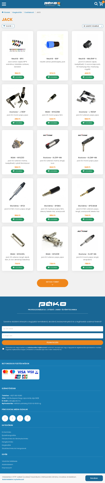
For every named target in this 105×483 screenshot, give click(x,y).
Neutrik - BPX (17, 58)
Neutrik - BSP (52, 58)
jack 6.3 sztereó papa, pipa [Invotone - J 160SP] (87, 115)
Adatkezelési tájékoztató (37, 347)
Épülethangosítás (9, 435)
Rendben (94, 478)
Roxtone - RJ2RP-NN (87, 157)
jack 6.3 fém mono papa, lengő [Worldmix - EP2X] (17, 209)
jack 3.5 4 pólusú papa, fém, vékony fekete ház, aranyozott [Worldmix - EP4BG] (52, 210)
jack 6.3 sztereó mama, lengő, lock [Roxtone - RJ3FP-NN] (52, 161)
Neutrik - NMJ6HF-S (87, 58)
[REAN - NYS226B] (52, 98)
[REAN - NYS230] (17, 143)
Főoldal (6, 12)
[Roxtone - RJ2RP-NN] (87, 143)
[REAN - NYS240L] (17, 240)
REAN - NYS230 (17, 157)
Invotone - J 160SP (87, 112)
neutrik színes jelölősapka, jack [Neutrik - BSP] (52, 62)
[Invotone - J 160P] (17, 98)
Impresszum (7, 468)
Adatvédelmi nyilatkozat (13, 479)
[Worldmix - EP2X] (17, 192)
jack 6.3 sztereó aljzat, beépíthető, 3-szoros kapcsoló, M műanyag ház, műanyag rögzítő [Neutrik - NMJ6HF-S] (87, 65)
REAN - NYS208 (52, 254)
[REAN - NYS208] (52, 240)
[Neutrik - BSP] (52, 44)
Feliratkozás (52, 342)
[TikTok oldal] (27, 418)
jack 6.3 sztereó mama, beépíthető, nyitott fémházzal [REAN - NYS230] (17, 161)
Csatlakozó (29, 12)
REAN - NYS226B (52, 112)
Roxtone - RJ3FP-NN (52, 157)
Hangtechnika (7, 442)
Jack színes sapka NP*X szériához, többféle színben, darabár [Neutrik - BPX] (17, 64)
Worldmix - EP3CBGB (87, 206)
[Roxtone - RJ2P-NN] (87, 240)
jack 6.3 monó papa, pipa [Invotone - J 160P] (17, 115)
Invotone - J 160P (17, 112)
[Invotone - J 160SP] (87, 98)
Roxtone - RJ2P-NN (87, 254)
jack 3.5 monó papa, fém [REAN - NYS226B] (52, 115)
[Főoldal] (52, 4)
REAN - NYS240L (17, 254)
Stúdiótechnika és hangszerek (14, 448)
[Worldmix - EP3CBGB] (87, 192)
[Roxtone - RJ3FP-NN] (52, 143)
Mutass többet (52, 283)
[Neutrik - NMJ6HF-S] (87, 44)
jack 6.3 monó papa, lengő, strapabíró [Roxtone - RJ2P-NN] (87, 258)
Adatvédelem (7, 464)
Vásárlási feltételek (9, 461)
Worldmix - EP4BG (52, 206)
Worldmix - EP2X (17, 206)
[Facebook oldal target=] (5, 418)
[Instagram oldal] (20, 418)
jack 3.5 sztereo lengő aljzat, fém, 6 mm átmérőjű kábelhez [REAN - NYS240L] (17, 258)
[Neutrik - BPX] (17, 44)
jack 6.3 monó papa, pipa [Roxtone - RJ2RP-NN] (87, 160)
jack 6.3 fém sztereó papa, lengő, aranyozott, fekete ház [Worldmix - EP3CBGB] (87, 210)
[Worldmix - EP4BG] (52, 192)
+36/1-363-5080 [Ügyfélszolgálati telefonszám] (16, 395)
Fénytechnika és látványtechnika (15, 439)
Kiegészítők (17, 12)
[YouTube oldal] (12, 418)
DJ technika (6, 432)
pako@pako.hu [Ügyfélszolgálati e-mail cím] (14, 401)
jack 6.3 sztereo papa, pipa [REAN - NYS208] (52, 257)
